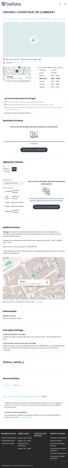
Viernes (42, 84)
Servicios (6, 385)
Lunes (41, 73)
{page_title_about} (25, 438)
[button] (33, 276)
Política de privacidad (8, 438)
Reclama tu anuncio (25, 417)
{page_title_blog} (24, 448)
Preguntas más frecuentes (23, 445)
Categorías (16, 385)
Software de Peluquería (58, 438)
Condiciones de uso (8, 441)
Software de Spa (56, 441)
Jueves (41, 81)
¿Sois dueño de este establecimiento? (17, 113)
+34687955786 (17, 63)
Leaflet (47, 298)
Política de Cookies (8, 444)
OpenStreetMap (55, 298)
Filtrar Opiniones (7, 180)
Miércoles (43, 79)
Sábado (42, 87)
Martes (41, 76)
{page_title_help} (24, 441)
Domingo (42, 70)
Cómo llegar (38, 302)
